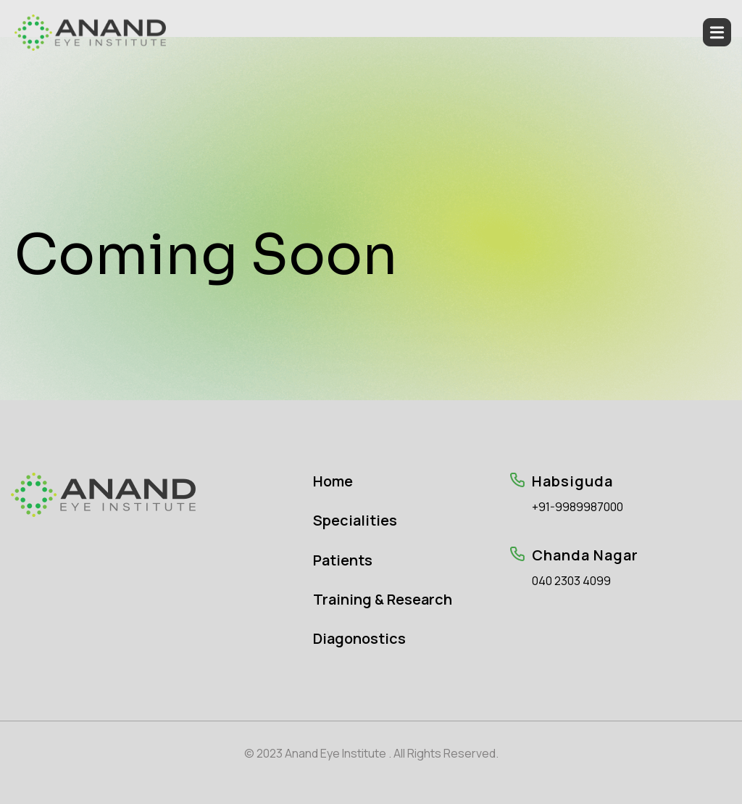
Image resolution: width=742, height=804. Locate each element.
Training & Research (382, 599)
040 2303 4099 (571, 581)
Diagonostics (359, 638)
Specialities (355, 520)
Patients (342, 560)
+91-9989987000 (577, 507)
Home (333, 481)
